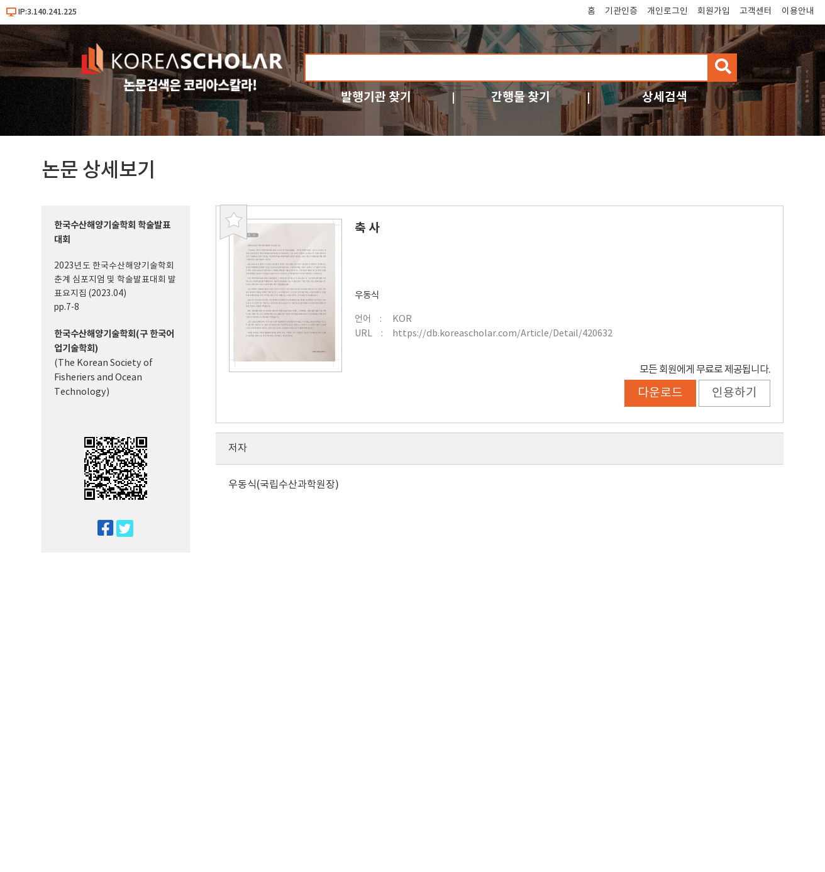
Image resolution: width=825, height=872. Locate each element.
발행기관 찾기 (376, 97)
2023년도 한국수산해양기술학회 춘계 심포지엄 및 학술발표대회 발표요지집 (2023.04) (115, 280)
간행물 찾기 (520, 97)
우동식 (367, 295)
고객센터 (755, 11)
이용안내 (798, 11)
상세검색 (664, 97)
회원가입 (713, 11)
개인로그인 (667, 11)
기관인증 (621, 11)
